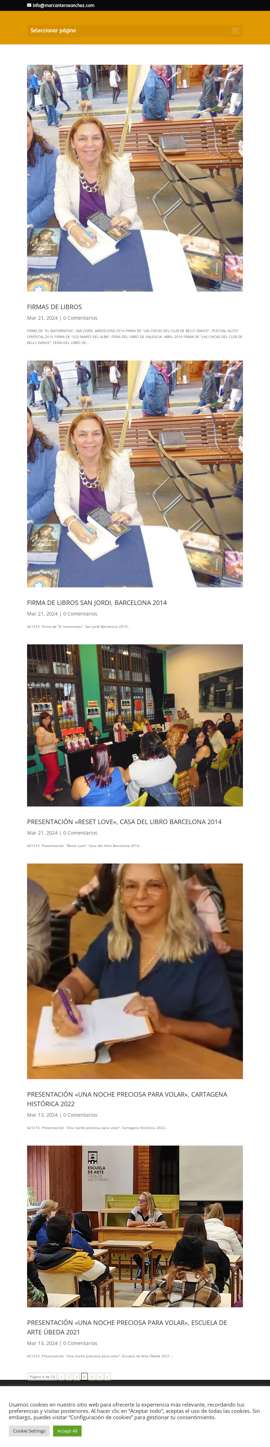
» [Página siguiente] (107, 1376)
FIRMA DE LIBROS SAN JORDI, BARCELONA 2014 (97, 602)
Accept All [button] (67, 1431)
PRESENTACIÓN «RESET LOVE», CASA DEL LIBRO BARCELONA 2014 (124, 821)
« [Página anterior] (61, 1376)
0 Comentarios (80, 317)
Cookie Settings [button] (29, 1431)
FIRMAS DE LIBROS (54, 306)
